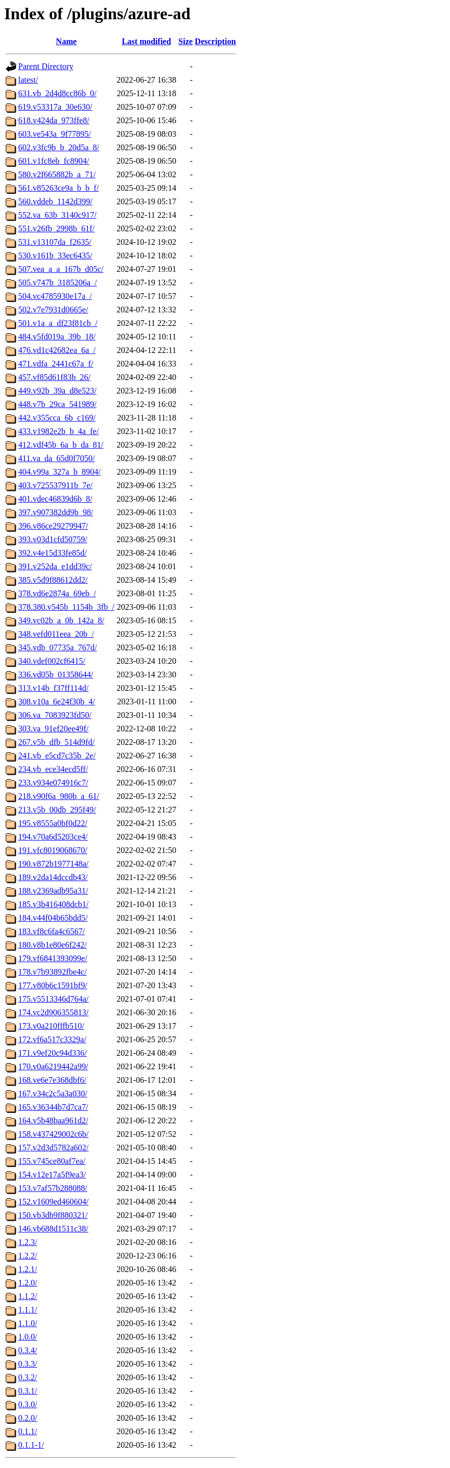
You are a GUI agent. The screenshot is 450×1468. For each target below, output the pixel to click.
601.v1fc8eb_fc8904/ (53, 160)
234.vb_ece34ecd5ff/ (53, 769)
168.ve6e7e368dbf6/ (52, 1080)
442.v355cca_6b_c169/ (57, 417)
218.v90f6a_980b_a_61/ (58, 796)
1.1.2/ (27, 1296)
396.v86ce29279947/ (53, 525)
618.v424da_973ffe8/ (53, 120)
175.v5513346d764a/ (53, 998)
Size (185, 41)
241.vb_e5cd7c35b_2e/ (57, 755)
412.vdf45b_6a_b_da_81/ (60, 444)
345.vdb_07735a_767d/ (57, 647)
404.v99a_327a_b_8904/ (59, 471)
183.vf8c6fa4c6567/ (51, 931)
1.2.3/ (27, 1242)
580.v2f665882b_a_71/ (57, 174)
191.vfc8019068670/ (52, 850)
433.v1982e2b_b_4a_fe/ (58, 431)
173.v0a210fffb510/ (51, 1025)
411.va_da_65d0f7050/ (56, 458)
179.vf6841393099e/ (52, 958)
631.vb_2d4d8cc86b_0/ (57, 93)
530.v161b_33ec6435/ (55, 255)
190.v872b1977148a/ (53, 863)
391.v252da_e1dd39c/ (55, 566)
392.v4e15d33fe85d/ (52, 552)
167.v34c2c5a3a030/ (52, 1093)
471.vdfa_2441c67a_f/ (55, 363)
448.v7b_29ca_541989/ (57, 404)
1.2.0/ (27, 1282)
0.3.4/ (27, 1350)
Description (215, 41)
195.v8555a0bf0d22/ (52, 823)
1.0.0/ (27, 1336)
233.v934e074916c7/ (53, 782)
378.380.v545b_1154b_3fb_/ (66, 606)
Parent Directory (45, 66)
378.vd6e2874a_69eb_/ (57, 593)
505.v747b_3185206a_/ (57, 282)
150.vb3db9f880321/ (53, 1215)
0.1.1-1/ (31, 1444)
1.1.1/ (27, 1309)
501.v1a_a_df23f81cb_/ (57, 323)
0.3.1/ (27, 1390)
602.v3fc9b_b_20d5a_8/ (58, 147)
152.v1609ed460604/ (53, 1201)
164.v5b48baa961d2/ (53, 1120)
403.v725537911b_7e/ (55, 485)
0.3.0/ (27, 1404)
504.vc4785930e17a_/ (55, 296)
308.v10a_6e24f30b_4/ (56, 701)
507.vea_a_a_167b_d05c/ (60, 269)
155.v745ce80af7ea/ (51, 1161)
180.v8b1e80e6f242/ (52, 944)
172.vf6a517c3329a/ (52, 1039)
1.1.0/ (27, 1323)
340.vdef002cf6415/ (51, 661)
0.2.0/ (27, 1417)
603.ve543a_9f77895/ (54, 133)
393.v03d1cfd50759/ (52, 539)
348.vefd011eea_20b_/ (56, 634)
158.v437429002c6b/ (53, 1134)
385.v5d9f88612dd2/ (53, 579)
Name (66, 41)
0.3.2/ (27, 1377)
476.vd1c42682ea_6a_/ (57, 350)
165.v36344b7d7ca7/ (53, 1107)
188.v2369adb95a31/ (53, 890)
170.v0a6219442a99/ (53, 1066)
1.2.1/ (27, 1269)
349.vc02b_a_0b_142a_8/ (61, 620)
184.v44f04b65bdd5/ (53, 917)
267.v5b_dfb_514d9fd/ (56, 742)
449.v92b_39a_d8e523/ (57, 390)
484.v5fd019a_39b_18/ (57, 336)
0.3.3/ (27, 1363)
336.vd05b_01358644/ (55, 674)
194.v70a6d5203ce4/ (53, 836)
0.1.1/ (27, 1431)
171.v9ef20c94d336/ (52, 1052)
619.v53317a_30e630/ (55, 106)
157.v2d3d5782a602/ (53, 1147)
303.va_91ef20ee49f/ (53, 728)
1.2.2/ (27, 1255)
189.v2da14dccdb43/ (53, 877)
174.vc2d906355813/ (53, 1012)
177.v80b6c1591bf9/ (52, 985)
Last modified (146, 41)
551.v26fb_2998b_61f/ (56, 228)
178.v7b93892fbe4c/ (52, 971)
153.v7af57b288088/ (52, 1188)
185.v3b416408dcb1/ (53, 904)
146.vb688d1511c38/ (53, 1228)
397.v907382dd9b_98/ (55, 512)
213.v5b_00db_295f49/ (57, 809)
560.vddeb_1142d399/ (55, 201)
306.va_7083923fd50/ (54, 715)
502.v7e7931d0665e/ (53, 309)
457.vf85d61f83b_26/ (54, 377)
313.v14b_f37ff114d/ (53, 688)
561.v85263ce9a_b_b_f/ (58, 188)
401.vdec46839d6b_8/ (55, 498)
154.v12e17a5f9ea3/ (52, 1174)
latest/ (28, 79)
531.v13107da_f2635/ (54, 242)
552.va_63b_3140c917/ (57, 215)
